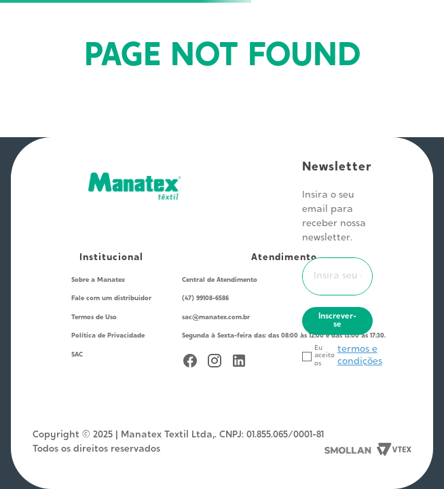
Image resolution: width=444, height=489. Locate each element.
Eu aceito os (324, 356)
